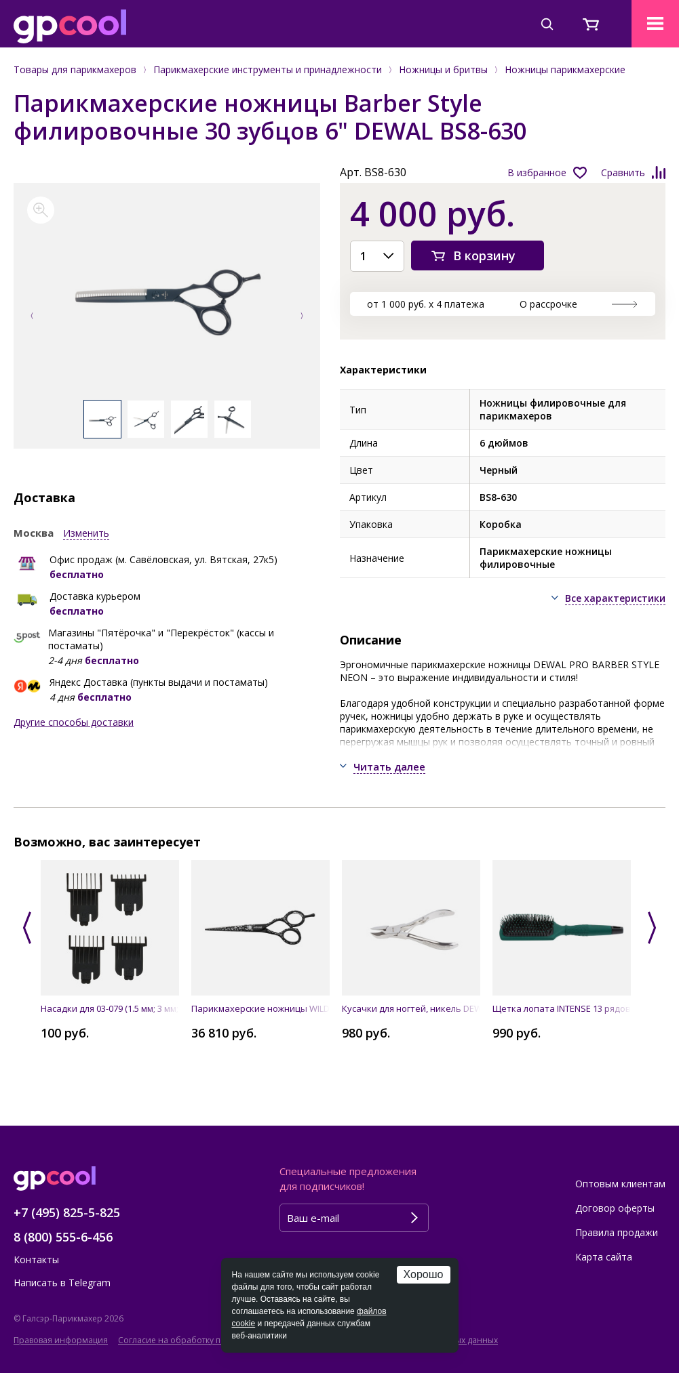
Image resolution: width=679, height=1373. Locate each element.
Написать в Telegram (62, 1282)
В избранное (536, 172)
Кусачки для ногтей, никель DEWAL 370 (411, 1008)
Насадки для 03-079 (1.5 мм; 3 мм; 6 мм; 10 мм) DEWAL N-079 (110, 1008)
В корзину (484, 255)
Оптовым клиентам (620, 1183)
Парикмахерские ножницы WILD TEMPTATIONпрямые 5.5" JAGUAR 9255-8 (260, 1008)
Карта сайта (603, 1256)
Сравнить (623, 172)
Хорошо (424, 1274)
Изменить (86, 533)
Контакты (36, 1259)
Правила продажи (616, 1232)
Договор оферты (615, 1208)
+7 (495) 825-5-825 (67, 1212)
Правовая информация (61, 1340)
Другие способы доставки (74, 722)
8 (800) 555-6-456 (63, 1237)
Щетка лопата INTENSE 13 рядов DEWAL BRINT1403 (561, 1008)
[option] (167, 298)
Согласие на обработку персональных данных (213, 1340)
